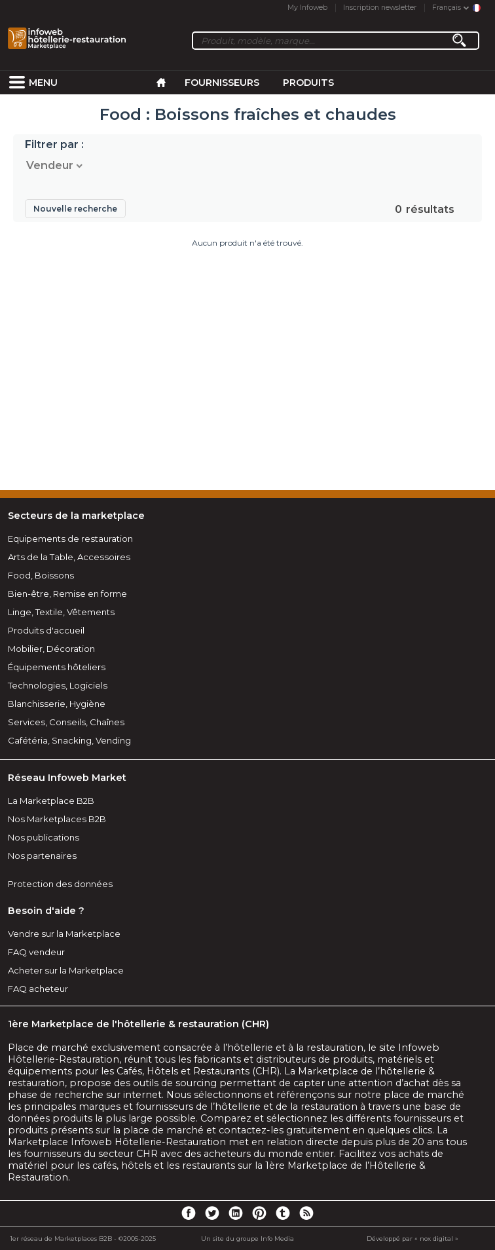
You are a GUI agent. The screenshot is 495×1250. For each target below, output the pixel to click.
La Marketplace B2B (51, 800)
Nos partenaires (42, 855)
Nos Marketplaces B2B (57, 819)
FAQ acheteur (38, 988)
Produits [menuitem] (308, 82)
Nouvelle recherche (75, 209)
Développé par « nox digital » (412, 1238)
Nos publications (43, 837)
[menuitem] (17, 82)
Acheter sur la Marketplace (66, 970)
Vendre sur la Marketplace (64, 933)
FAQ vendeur (36, 952)
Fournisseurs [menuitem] (222, 82)
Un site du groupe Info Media (247, 1238)
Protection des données (60, 884)
